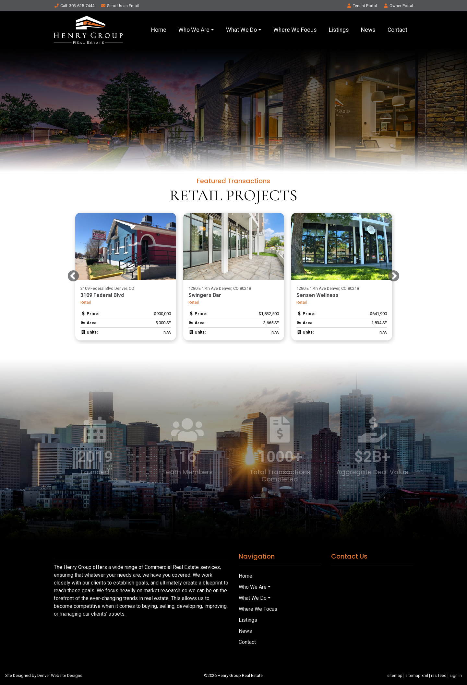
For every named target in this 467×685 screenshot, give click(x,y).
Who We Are (194, 30)
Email (120, 5)
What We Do (241, 30)
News (368, 30)
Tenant (361, 5)
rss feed (439, 675)
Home (158, 30)
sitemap (394, 675)
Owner (398, 5)
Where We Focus (295, 30)
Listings (339, 30)
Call (74, 5)
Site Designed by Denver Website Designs (43, 675)
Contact (397, 30)
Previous (73, 276)
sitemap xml (416, 675)
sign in (455, 675)
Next (393, 276)
